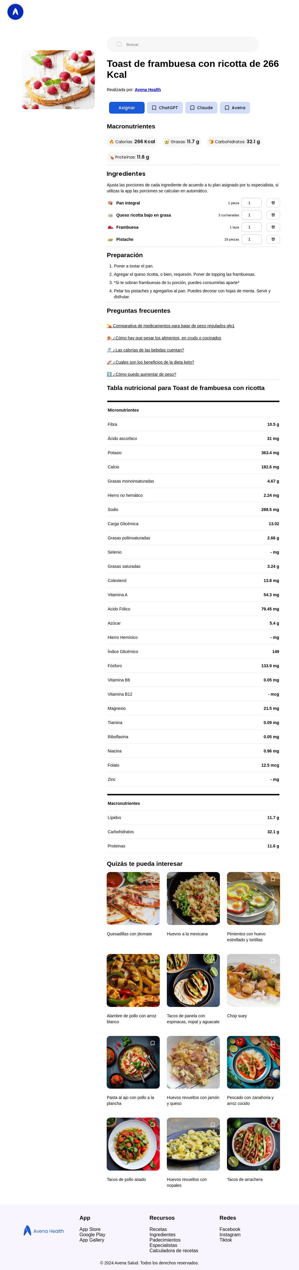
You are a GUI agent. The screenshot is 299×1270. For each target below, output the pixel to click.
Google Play (92, 1234)
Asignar (127, 108)
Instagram (230, 1234)
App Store (89, 1229)
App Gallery (91, 1239)
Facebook (230, 1229)
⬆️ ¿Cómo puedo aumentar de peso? (141, 374)
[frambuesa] (252, 227)
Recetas (158, 1229)
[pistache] (252, 239)
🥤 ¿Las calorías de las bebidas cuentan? (145, 350)
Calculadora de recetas (174, 1250)
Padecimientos (165, 1239)
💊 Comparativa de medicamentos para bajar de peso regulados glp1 (170, 325)
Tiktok (226, 1239)
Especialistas (163, 1245)
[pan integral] (252, 203)
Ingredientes (163, 1234)
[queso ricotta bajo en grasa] (252, 215)
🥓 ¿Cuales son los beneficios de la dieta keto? (150, 362)
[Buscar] (188, 44)
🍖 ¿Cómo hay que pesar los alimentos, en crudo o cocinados (164, 338)
